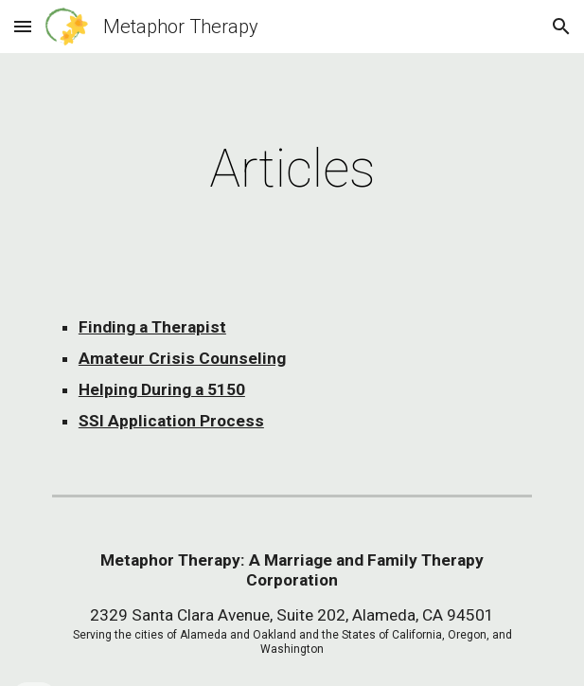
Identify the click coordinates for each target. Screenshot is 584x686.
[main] (292, 168)
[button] (22, 26)
